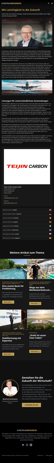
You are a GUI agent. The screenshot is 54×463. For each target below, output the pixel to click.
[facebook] (23, 445)
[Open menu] (51, 3)
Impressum (40, 455)
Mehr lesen (8, 302)
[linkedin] (31, 445)
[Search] (49, 3)
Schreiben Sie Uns (31, 405)
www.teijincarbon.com (10, 203)
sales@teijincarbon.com (11, 198)
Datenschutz (49, 455)
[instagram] (27, 445)
